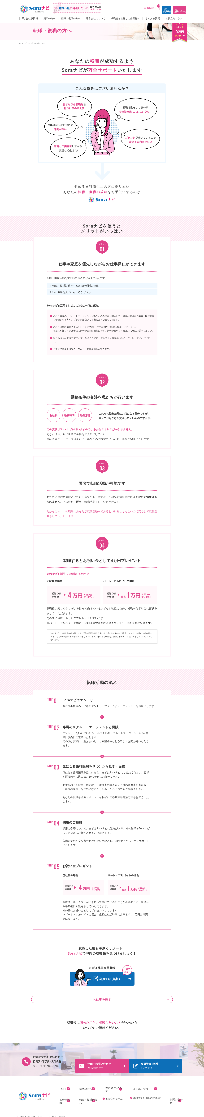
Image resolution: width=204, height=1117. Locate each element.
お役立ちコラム (173, 17)
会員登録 (156, 8)
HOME (63, 1085)
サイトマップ (55, 1104)
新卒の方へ (49, 17)
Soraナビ (23, 43)
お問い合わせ (178, 8)
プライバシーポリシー (30, 1104)
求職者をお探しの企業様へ (125, 17)
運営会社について (95, 17)
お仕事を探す (102, 999)
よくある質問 (152, 17)
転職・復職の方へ (70, 17)
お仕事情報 (32, 17)
